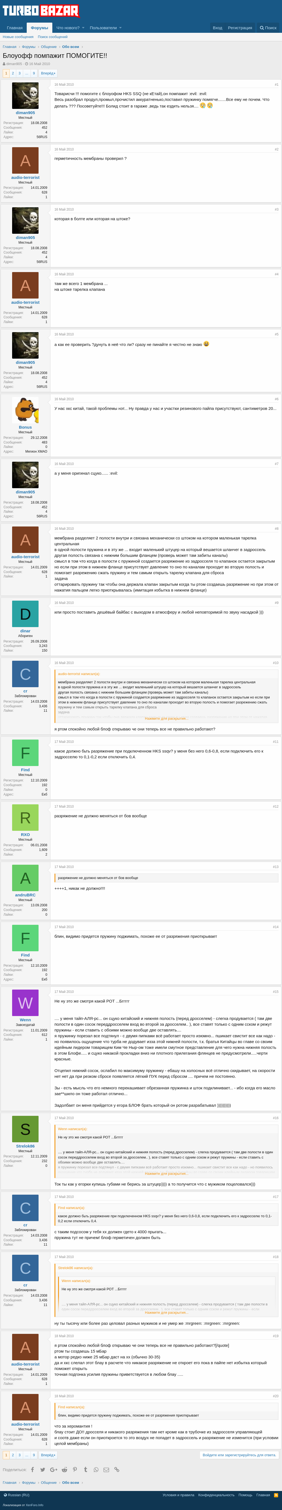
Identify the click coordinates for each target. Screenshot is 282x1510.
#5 (274, 334)
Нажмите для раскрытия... (166, 718)
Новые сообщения (18, 37)
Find (27, 769)
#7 (274, 464)
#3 (274, 209)
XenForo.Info (35, 1505)
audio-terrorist (27, 177)
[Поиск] (268, 28)
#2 (274, 149)
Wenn (27, 1019)
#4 (274, 274)
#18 (273, 1257)
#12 (273, 806)
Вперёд (47, 73)
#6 (274, 399)
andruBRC (27, 895)
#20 (273, 1396)
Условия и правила (178, 1495)
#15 (273, 992)
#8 (274, 529)
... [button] (26, 73)
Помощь (245, 1495)
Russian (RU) (16, 1495)
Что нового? (68, 27)
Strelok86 (27, 1146)
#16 (273, 1118)
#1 (274, 85)
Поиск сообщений (53, 37)
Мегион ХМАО (39, 451)
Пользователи (103, 27)
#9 (274, 603)
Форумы (39, 27)
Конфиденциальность (216, 1495)
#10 (273, 663)
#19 (273, 1336)
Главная (15, 27)
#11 (273, 742)
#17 (273, 1197)
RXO (27, 834)
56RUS (44, 137)
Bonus (27, 427)
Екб (47, 794)
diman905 (14, 64)
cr (27, 691)
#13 (273, 867)
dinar (28, 630)
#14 (273, 927)
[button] (83, 28)
